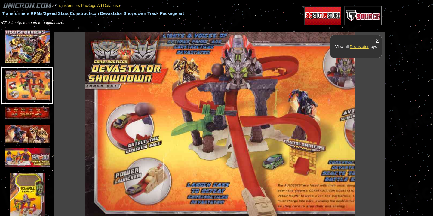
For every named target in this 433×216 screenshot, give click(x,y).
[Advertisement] (163, 29)
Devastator (359, 46)
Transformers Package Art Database (88, 5)
